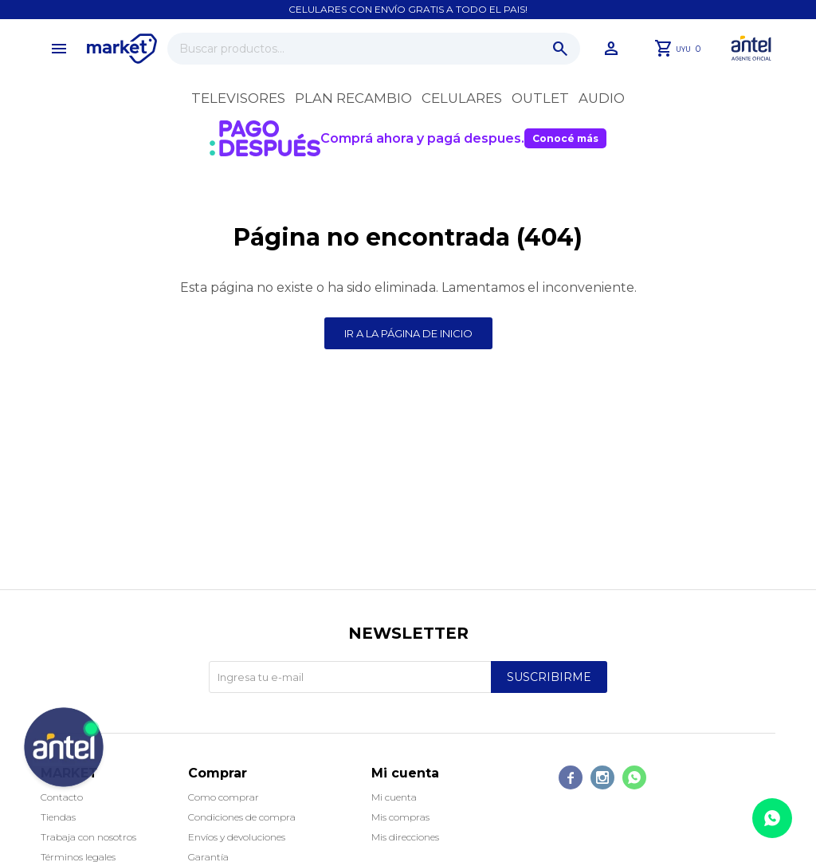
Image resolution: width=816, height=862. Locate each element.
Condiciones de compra (242, 817)
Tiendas (58, 817)
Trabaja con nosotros (88, 837)
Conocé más (565, 138)
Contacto (62, 797)
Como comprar (223, 797)
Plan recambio (353, 98)
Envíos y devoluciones (236, 837)
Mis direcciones (405, 837)
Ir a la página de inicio (408, 333)
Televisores (238, 98)
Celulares (462, 98)
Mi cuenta (394, 797)
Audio (602, 98)
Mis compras (400, 817)
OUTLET (540, 98)
